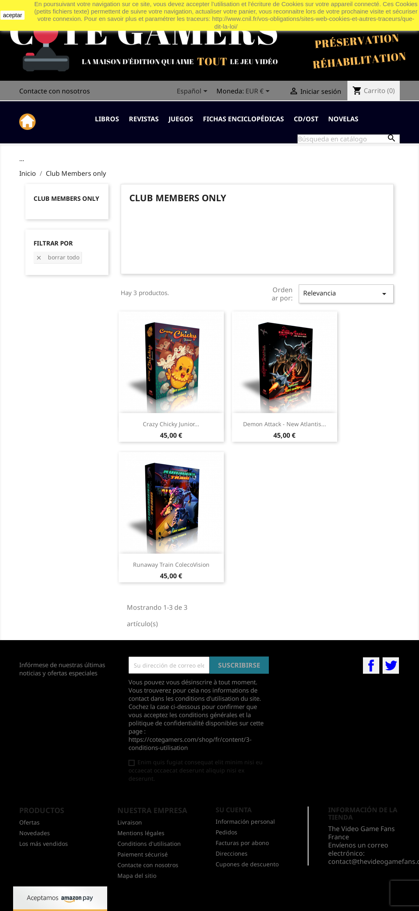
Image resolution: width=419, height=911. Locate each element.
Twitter (391, 665)
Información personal (245, 821)
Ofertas (29, 822)
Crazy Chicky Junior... (171, 424)
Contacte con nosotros (54, 90)
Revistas (144, 118)
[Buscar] (348, 138)
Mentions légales (140, 833)
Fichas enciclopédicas (243, 118)
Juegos (181, 118)
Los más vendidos (43, 843)
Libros (107, 118)
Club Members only (66, 198)
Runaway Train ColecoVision (171, 564)
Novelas (343, 118)
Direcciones (232, 853)
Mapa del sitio (136, 875)
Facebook (371, 665)
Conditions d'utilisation (149, 843)
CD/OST (306, 118)
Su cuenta (234, 809)
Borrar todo (57, 257)
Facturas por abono (242, 843)
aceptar (12, 15)
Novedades (34, 833)
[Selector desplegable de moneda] (259, 92)
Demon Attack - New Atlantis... (284, 424)
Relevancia (346, 294)
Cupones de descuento (247, 864)
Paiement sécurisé (142, 854)
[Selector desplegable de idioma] (193, 92)
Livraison (129, 822)
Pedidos (226, 832)
